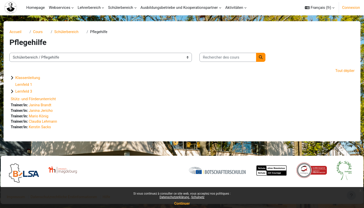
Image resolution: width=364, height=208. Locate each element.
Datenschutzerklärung (175, 197)
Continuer (182, 203)
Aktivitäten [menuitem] (234, 7)
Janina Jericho (50, 111)
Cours (47, 32)
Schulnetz (197, 197)
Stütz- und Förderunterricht (41, 99)
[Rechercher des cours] (236, 57)
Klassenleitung (36, 78)
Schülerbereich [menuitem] (120, 7)
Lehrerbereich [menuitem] (89, 7)
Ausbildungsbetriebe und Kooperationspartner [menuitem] (179, 7)
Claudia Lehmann (52, 122)
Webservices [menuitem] (59, 7)
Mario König (48, 117)
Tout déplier (336, 71)
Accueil (24, 32)
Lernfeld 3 (32, 92)
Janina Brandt (49, 105)
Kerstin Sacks (49, 128)
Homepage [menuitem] (35, 7)
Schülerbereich (76, 32)
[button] (320, 7)
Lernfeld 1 (32, 85)
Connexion (351, 7)
